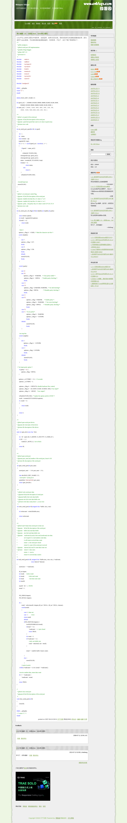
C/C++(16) (94, 71)
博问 (40, 806)
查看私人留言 (95, 59)
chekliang (84, 752)
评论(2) (74, 719)
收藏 (82, 719)
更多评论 (23, 738)
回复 (18, 738)
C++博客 (27, 23)
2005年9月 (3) (95, 120)
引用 (85, 719)
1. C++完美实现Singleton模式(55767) (102, 237)
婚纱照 (93, 132)
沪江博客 (71, 818)
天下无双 (60, 719)
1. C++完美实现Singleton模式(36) (101, 267)
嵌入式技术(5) (95, 79)
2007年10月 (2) (95, 93)
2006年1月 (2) (95, 115)
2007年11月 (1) (95, 91)
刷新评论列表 (83, 762)
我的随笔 (93, 40)
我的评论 (93, 42)
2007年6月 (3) (95, 103)
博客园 (25, 806)
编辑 (78, 719)
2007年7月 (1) (95, 100)
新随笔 (38, 23)
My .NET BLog (95, 144)
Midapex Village (23, 5)
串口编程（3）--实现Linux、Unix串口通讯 (32, 34)
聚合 (53, 23)
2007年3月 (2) (95, 108)
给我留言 (93, 55)
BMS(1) (93, 69)
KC (86, 735)
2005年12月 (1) (95, 117)
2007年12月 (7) (95, 88)
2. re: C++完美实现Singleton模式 (100, 186)
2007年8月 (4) (95, 98)
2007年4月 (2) (95, 105)
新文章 (44, 23)
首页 (33, 23)
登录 (25, 768)
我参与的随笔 (95, 45)
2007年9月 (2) (95, 96)
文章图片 (93, 134)
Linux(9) (93, 76)
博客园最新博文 (33, 806)
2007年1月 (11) (95, 112)
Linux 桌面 (94, 129)
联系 (48, 23)
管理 (60, 23)
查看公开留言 (95, 57)
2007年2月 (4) (95, 110)
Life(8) (93, 74)
